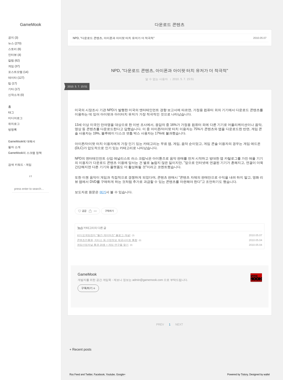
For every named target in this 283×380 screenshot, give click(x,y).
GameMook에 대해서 (21, 141)
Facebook (99, 374)
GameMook (30, 24)
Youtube (110, 374)
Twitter (89, 374)
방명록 (12, 129)
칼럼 (14, 60)
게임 (14, 66)
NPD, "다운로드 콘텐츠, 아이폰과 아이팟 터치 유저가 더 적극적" (113, 38)
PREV (159, 324)
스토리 (14, 49)
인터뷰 (14, 54)
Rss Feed (74, 374)
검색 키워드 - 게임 (19, 164)
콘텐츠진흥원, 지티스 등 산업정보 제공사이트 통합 (107, 240)
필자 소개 (14, 147)
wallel (267, 374)
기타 (14, 89)
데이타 (16, 77)
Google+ (121, 374)
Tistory (244, 374)
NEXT (178, 324)
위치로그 (14, 123)
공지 (13, 37)
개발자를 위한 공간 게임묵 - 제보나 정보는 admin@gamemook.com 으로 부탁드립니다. (133, 280)
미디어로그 (15, 118)
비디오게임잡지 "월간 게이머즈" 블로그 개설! (103, 235)
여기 (103, 192)
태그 (11, 112)
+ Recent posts (80, 349)
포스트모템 (18, 72)
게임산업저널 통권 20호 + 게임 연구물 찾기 (103, 244)
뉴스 (14, 43)
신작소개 (16, 94)
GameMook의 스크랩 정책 (25, 152)
